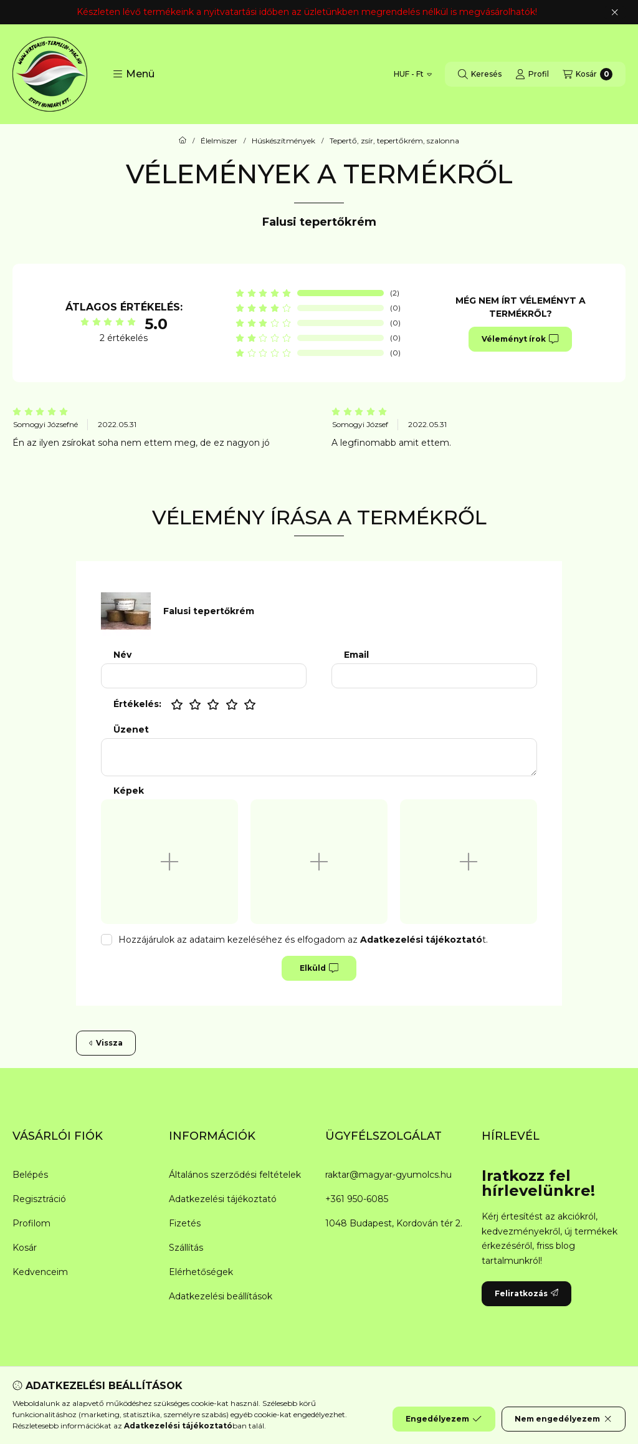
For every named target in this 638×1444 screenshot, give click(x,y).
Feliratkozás (526, 1293)
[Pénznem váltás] (412, 74)
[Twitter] (306, 1393)
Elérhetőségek (201, 1272)
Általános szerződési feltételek (235, 1174)
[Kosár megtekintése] (587, 74)
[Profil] (532, 74)
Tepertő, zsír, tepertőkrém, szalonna (394, 141)
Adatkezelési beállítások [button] (220, 1296)
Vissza (106, 1042)
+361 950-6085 (356, 1199)
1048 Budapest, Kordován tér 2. (393, 1223)
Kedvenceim (40, 1272)
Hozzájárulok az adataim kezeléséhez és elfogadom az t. (303, 939)
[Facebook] (256, 1393)
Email (356, 655)
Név (122, 655)
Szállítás (186, 1247)
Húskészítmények (283, 141)
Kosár (24, 1247)
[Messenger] (281, 1393)
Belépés (30, 1174)
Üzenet (131, 729)
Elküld (319, 968)
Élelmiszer (219, 141)
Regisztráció (39, 1199)
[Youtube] (331, 1393)
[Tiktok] (381, 1393)
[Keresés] (479, 74)
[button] (134, 74)
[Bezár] (615, 12)
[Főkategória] (182, 141)
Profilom (31, 1223)
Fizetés (185, 1223)
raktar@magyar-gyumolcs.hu (388, 1174)
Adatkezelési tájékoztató (223, 1199)
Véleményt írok (520, 339)
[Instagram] (356, 1393)
